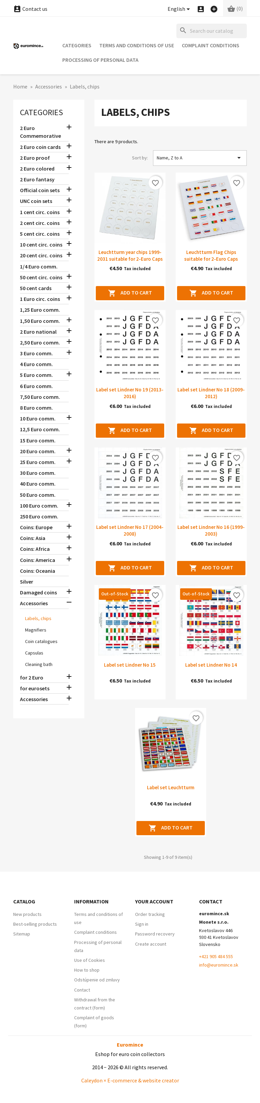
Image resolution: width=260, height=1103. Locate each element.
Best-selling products (35, 924)
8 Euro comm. (36, 407)
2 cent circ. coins (40, 223)
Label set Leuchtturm (170, 787)
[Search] (211, 31)
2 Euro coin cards (40, 147)
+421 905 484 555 (216, 956)
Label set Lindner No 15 (130, 665)
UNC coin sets (36, 201)
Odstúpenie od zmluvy (97, 980)
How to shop (87, 970)
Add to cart (130, 293)
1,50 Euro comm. (40, 320)
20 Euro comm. (38, 451)
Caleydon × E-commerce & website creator (130, 1080)
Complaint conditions (210, 45)
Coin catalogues (41, 641)
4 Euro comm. (36, 364)
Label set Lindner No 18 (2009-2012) (211, 393)
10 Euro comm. (38, 418)
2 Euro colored (37, 168)
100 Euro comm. (39, 505)
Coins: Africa (35, 548)
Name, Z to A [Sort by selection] (200, 158)
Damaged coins (38, 592)
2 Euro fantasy (37, 179)
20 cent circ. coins (41, 255)
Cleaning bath (38, 664)
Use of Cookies (89, 960)
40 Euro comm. (38, 483)
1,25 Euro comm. (40, 309)
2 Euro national (38, 331)
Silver (26, 581)
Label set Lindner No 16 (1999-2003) (211, 530)
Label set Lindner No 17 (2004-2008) (130, 530)
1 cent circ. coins (40, 212)
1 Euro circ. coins (40, 299)
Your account (154, 901)
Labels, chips (38, 618)
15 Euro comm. (38, 440)
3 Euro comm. (36, 353)
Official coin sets (40, 190)
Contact (82, 990)
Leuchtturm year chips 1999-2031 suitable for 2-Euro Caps (130, 255)
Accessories (34, 603)
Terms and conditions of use (136, 45)
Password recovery (155, 934)
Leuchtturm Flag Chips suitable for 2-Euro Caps (211, 255)
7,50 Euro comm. (40, 396)
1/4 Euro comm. (39, 266)
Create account (150, 944)
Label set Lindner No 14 (211, 665)
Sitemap (21, 934)
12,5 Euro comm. (40, 429)
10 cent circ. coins (41, 244)
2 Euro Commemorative (40, 132)
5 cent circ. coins (40, 233)
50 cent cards (35, 288)
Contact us (30, 8)
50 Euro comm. (38, 494)
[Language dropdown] (180, 9)
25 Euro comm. (38, 462)
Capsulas (34, 653)
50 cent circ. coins (41, 277)
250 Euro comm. (39, 516)
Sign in (141, 924)
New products (27, 914)
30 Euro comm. (38, 472)
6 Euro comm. (36, 386)
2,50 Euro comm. (40, 342)
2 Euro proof (35, 157)
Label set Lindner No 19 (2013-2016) (130, 393)
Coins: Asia (32, 538)
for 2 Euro (31, 677)
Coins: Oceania (37, 570)
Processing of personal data (100, 59)
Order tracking (150, 914)
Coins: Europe (36, 527)
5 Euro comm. (36, 374)
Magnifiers (35, 630)
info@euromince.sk (218, 965)
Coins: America (37, 560)
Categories (76, 45)
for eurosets (34, 688)
